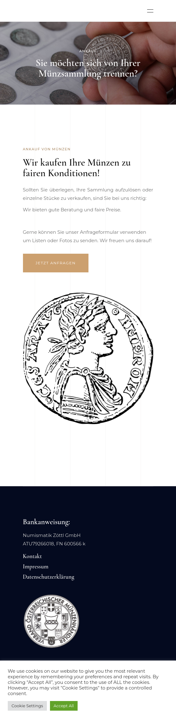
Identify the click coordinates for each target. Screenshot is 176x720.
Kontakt (32, 556)
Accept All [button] (64, 705)
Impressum (35, 566)
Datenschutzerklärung (48, 576)
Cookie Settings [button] (27, 705)
